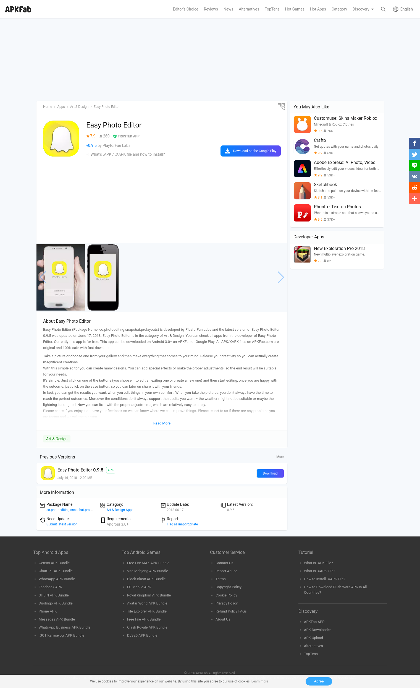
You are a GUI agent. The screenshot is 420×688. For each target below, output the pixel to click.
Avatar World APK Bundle (147, 603)
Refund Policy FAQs (231, 611)
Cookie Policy (226, 595)
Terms (221, 579)
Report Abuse (226, 571)
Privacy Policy (227, 603)
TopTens (311, 654)
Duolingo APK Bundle (56, 603)
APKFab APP (314, 622)
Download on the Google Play (254, 151)
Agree (319, 681)
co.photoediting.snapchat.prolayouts (73, 510)
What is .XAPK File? (319, 571)
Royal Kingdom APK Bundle (149, 595)
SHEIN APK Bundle (54, 595)
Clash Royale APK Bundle (147, 627)
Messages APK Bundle (57, 619)
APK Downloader (317, 630)
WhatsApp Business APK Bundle (64, 627)
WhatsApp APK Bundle (57, 579)
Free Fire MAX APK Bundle (148, 563)
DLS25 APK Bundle (142, 635)
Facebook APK (50, 587)
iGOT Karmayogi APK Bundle (61, 635)
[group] (60, 277)
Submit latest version (61, 524)
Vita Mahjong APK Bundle (147, 571)
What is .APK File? (318, 563)
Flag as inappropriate (182, 524)
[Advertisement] (202, 59)
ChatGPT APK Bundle (56, 571)
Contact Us (224, 563)
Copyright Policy (229, 587)
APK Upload (313, 638)
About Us (223, 619)
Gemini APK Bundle (54, 563)
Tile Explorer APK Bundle (147, 611)
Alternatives (313, 646)
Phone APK (48, 611)
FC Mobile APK (139, 587)
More (280, 457)
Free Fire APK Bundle (144, 619)
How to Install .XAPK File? (324, 579)
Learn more (259, 681)
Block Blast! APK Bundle (146, 579)
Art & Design (56, 439)
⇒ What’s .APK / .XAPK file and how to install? (125, 154)
